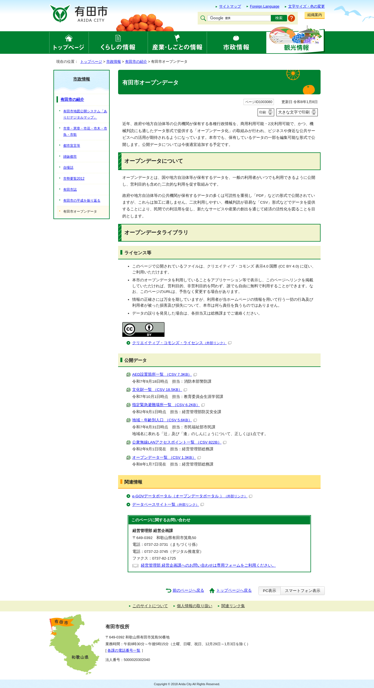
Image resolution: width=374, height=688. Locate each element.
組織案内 (314, 15)
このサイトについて (150, 606)
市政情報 (113, 61)
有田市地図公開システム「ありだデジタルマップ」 (85, 114)
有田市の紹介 (136, 61)
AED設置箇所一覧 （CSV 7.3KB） (164, 374)
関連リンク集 (233, 606)
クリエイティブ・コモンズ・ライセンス (181, 343)
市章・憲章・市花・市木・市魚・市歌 (85, 131)
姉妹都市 (70, 157)
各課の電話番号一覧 (123, 650)
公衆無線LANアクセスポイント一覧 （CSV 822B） (179, 442)
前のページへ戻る (188, 590)
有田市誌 (70, 190)
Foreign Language (265, 6)
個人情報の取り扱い (194, 606)
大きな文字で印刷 (294, 112)
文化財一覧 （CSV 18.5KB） (159, 390)
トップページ (91, 61)
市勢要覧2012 (73, 179)
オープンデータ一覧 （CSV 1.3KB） (166, 457)
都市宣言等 (71, 146)
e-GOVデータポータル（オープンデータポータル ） (192, 496)
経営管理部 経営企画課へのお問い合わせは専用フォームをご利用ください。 (208, 565)
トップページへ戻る (234, 590)
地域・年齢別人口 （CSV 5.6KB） (164, 420)
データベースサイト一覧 (168, 504)
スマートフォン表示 (302, 591)
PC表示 (269, 591)
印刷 (262, 112)
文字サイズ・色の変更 (306, 6)
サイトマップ (230, 6)
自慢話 (68, 168)
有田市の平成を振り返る (81, 200)
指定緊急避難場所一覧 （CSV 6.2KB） (168, 405)
